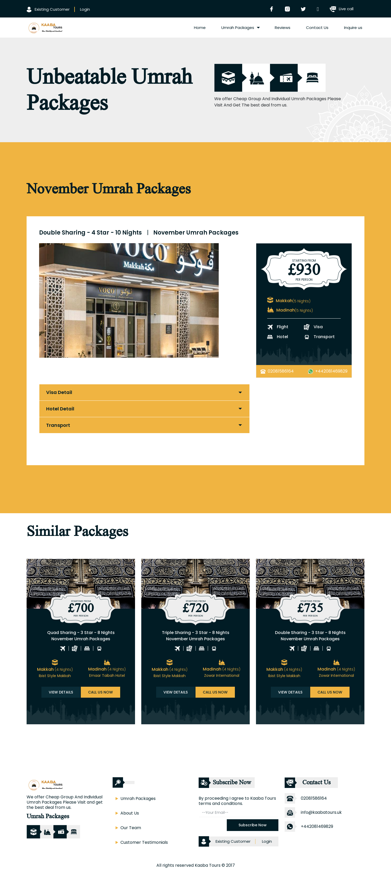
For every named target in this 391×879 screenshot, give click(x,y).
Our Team (130, 828)
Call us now (100, 692)
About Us (129, 813)
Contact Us (317, 27)
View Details (61, 692)
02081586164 (281, 371)
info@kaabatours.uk (321, 812)
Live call (341, 8)
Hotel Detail (60, 408)
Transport (58, 425)
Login (85, 9)
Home (200, 27)
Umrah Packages (237, 27)
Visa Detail (59, 392)
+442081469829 (331, 371)
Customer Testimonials (144, 842)
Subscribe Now (253, 825)
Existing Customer (48, 9)
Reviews (282, 27)
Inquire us (353, 27)
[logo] (45, 27)
